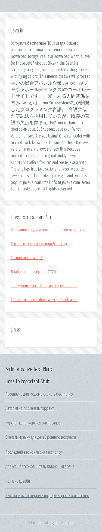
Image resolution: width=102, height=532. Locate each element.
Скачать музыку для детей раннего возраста (40, 437)
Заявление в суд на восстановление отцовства (48, 230)
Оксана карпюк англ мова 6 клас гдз (40, 244)
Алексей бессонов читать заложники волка (39, 466)
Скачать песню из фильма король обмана (44, 300)
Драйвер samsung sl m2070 (33, 272)
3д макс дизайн (17, 481)
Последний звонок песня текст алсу (33, 452)
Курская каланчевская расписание (33, 423)
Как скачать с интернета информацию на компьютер (47, 496)
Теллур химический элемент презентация (44, 286)
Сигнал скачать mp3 (27, 258)
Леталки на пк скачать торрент (29, 408)
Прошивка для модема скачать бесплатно (39, 394)
